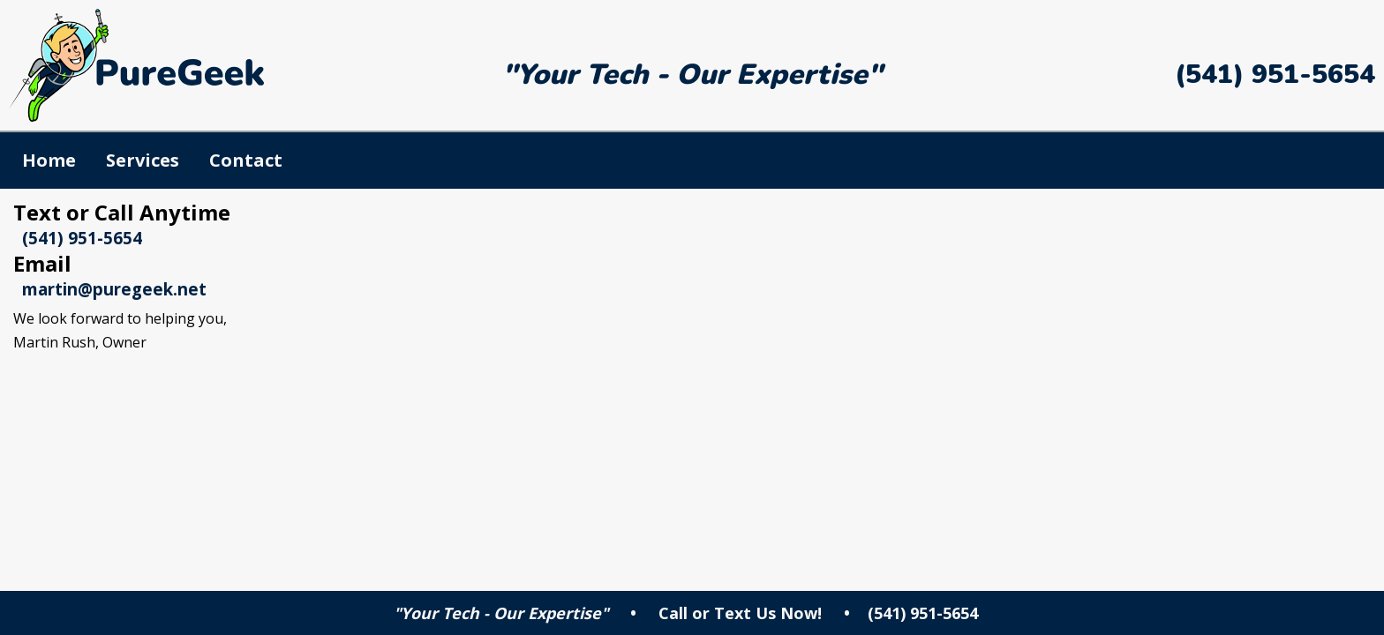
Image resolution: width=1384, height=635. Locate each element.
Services (142, 160)
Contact (245, 160)
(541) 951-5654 (1275, 74)
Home (49, 160)
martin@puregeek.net (114, 289)
